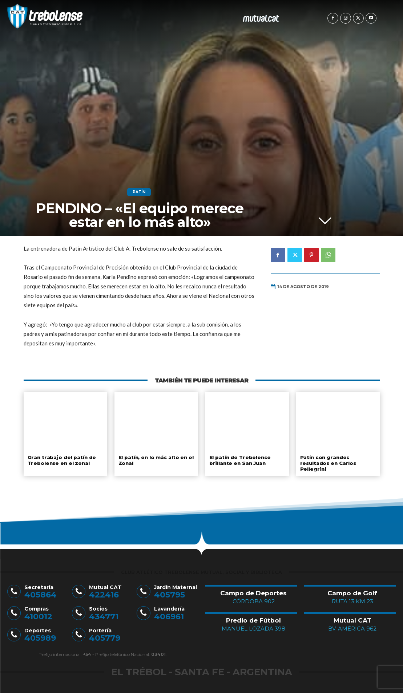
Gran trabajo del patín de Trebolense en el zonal (61, 460)
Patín (139, 192)
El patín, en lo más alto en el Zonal (156, 460)
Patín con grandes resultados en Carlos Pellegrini (328, 462)
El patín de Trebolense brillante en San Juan (239, 460)
